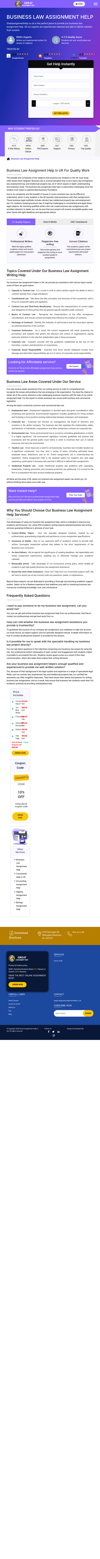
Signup (88, 1013)
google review (18, 58)
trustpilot (83, 58)
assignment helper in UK (33, 282)
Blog (10, 1014)
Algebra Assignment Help (21, 895)
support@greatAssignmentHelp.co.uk (67, 1001)
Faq (10, 1011)
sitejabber (48, 58)
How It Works (50, 222)
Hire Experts (74, 366)
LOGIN (80, 4)
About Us (12, 1007)
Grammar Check (14, 1004)
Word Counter (13, 1001)
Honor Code (58, 961)
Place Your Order (75, 495)
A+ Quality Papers (21, 222)
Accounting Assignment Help (21, 884)
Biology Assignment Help (21, 905)
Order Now (20, 753)
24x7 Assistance (79, 222)
